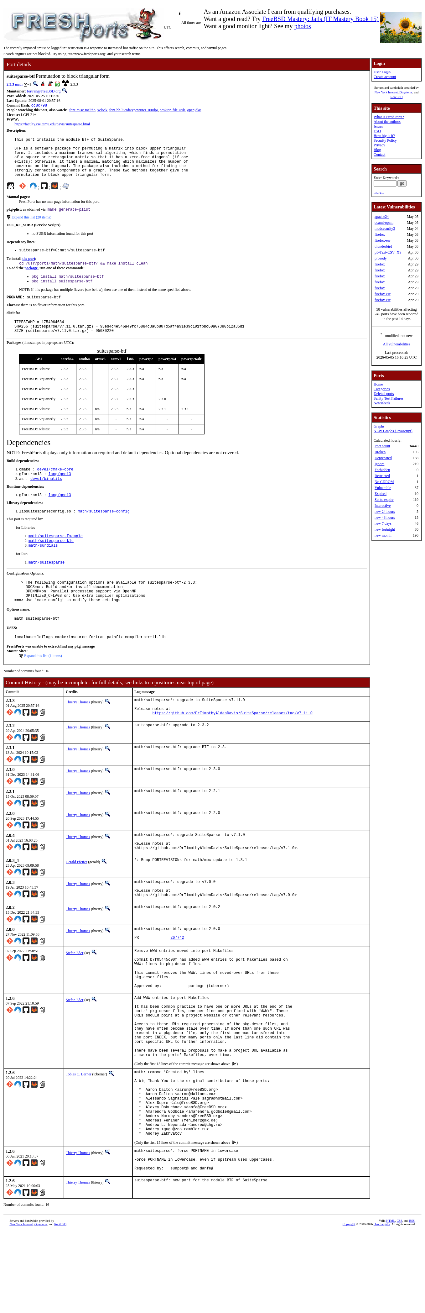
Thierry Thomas (78, 730)
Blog (377, 150)
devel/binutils (46, 496)
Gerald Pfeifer (76, 898)
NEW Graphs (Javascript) (393, 431)
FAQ (377, 131)
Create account (385, 77)
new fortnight (385, 529)
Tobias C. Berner (78, 1137)
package (31, 279)
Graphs (379, 426)
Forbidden (382, 470)
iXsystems (405, 92)
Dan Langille (382, 1306)
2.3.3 (10, 84)
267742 (177, 980)
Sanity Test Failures (388, 398)
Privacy (379, 145)
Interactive (383, 505)
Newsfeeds (382, 403)
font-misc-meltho (82, 110)
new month (383, 535)
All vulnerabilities (396, 344)
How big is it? (384, 136)
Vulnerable (383, 488)
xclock (102, 110)
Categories (382, 389)
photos (302, 26)
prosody (381, 258)
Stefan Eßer (74, 994)
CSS (399, 1302)
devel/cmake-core (55, 486)
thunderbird (383, 246)
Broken (380, 452)
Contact (379, 154)
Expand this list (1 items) (43, 684)
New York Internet (386, 92)
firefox (380, 234)
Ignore (379, 464)
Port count (382, 446)
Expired (380, 493)
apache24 (382, 216)
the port (28, 269)
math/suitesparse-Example (56, 556)
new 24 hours (385, 511)
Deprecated (383, 458)
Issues (378, 126)
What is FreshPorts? (389, 117)
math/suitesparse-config (104, 530)
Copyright (349, 1306)
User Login (382, 72)
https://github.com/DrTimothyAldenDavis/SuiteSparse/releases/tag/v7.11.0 (233, 745)
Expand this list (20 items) (31, 227)
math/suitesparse (47, 584)
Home (378, 384)
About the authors (387, 121)
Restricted (382, 476)
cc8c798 (39, 105)
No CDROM (384, 482)
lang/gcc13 (60, 491)
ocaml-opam (384, 222)
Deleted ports (384, 393)
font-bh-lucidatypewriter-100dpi (133, 110)
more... (379, 192)
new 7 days (383, 523)
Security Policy (385, 140)
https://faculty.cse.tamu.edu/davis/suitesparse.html (52, 125)
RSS (412, 1302)
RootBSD (397, 97)
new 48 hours (385, 517)
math (19, 84)
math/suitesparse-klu (51, 561)
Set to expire (384, 499)
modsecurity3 (385, 228)
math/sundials (43, 566)
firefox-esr (383, 240)
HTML (390, 1302)
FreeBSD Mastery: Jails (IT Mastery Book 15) (320, 18)
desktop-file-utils (172, 110)
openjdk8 (194, 110)
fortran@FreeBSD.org (43, 91)
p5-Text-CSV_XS (388, 252)
